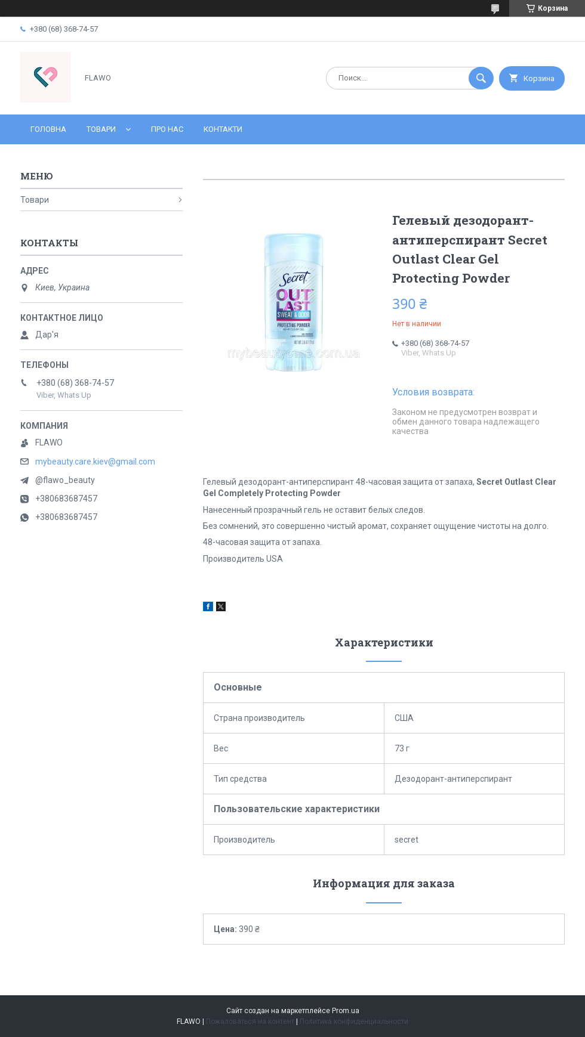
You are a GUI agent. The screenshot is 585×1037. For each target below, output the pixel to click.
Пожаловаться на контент (250, 1021)
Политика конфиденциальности (354, 1021)
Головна (48, 129)
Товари (101, 129)
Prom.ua (345, 1011)
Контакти (223, 129)
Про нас (167, 129)
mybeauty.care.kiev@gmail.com (95, 461)
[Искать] (481, 78)
